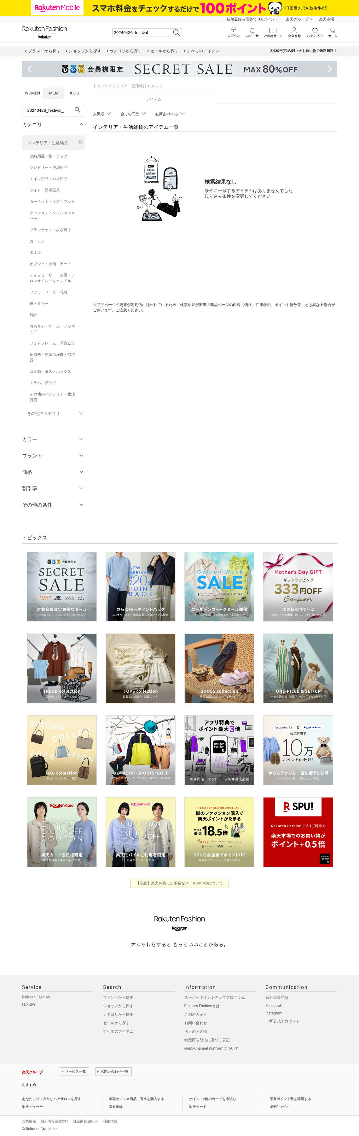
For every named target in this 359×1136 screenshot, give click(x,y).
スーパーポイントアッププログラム (214, 997)
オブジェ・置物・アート (50, 264)
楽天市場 (326, 19)
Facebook (273, 1005)
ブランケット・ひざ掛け (50, 230)
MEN (53, 93)
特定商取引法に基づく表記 (207, 1040)
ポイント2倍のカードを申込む (212, 1099)
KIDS (74, 93)
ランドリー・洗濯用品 (48, 167)
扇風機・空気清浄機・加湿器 (52, 357)
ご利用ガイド (195, 1014)
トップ (98, 86)
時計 (33, 315)
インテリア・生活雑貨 (47, 142)
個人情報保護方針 (54, 1121)
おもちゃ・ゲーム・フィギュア (52, 329)
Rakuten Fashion (36, 997)
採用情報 (110, 1121)
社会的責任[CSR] (86, 1121)
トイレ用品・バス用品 (48, 179)
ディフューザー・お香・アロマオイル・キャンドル (52, 278)
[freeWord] (53, 110)
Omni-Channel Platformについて (211, 1048)
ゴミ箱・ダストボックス (50, 371)
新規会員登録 (276, 997)
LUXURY (29, 1005)
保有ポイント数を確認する (290, 1099)
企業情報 (29, 1121)
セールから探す (116, 1023)
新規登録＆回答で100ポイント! (253, 19)
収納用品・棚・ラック (48, 156)
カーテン (37, 241)
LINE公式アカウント (282, 1021)
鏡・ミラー (39, 303)
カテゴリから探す (118, 1014)
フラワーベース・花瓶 (48, 292)
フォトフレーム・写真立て (52, 343)
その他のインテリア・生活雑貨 (52, 397)
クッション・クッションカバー (52, 216)
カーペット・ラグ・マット (52, 201)
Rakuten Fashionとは (202, 1006)
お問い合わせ (195, 1023)
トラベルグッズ (43, 383)
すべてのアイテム (118, 1031)
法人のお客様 (195, 1031)
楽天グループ (297, 19)
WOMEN (32, 93)
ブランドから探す (118, 997)
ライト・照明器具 (45, 190)
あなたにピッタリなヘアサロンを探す (51, 1099)
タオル (35, 252)
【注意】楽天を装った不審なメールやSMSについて (179, 883)
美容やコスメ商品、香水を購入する (136, 1099)
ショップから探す (118, 1006)
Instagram (273, 1013)
